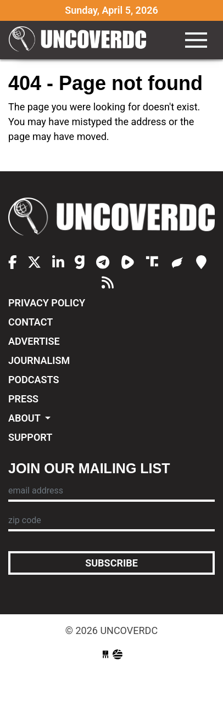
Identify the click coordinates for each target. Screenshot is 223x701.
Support (30, 437)
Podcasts (33, 379)
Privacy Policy (46, 303)
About (25, 418)
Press (23, 399)
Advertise (34, 341)
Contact (30, 322)
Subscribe (111, 563)
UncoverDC (77, 40)
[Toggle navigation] (196, 40)
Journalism (39, 360)
